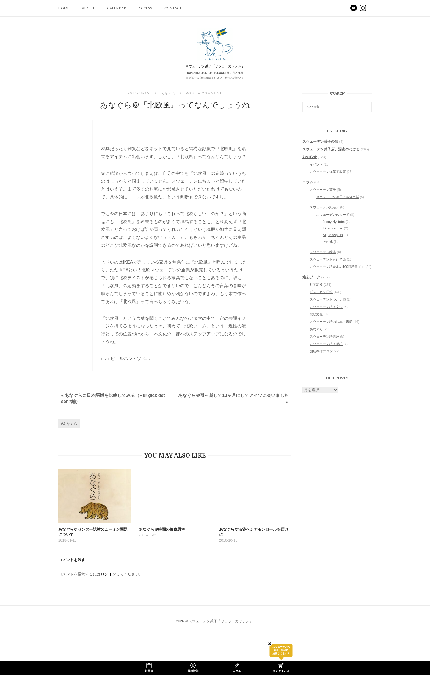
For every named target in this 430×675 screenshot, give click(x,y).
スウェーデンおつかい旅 (328, 305)
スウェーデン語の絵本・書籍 (331, 327)
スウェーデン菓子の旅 (320, 147)
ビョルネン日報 (321, 298)
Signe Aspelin (333, 241)
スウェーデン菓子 (323, 195)
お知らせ (309, 163)
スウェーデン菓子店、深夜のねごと (331, 155)
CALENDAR (116, 8)
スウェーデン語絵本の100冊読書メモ (337, 273)
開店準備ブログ (321, 357)
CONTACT (173, 8)
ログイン (108, 580)
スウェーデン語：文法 (326, 313)
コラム (307, 188)
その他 (328, 248)
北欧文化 (316, 320)
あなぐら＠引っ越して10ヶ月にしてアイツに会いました (233, 401)
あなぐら (168, 99)
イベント (316, 170)
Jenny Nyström (334, 227)
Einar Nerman (333, 234)
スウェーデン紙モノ (324, 213)
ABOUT (88, 8)
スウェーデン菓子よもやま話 (337, 203)
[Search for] (337, 113)
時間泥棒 (316, 290)
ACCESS (145, 8)
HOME (64, 8)
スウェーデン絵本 (323, 258)
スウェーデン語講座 (324, 342)
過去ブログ (311, 283)
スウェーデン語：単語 (326, 350)
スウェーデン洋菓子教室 (328, 178)
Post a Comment (204, 99)
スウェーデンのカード (332, 220)
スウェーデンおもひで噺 (328, 265)
